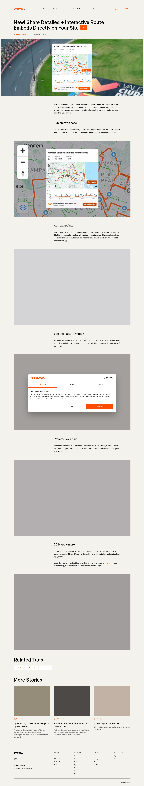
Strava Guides (77, 9)
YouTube (96, 765)
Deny (72, 406)
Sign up (127, 9)
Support (76, 765)
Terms (75, 771)
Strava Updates (20, 668)
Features (56, 756)
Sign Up (116, 756)
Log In (116, 759)
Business (76, 768)
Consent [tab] (43, 385)
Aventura (56, 9)
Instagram (97, 759)
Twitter (96, 762)
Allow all (100, 406)
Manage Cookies (125, 782)
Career (76, 759)
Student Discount (59, 762)
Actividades (46, 9)
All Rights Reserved (19, 765)
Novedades (32, 668)
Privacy (76, 774)
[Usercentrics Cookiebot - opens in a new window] (105, 378)
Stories (76, 762)
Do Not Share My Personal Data (23, 768)
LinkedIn (96, 768)
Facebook (97, 756)
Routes (56, 765)
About (75, 756)
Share (83, 28)
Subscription (57, 759)
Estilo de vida (66, 9)
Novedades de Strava (90, 9)
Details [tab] (72, 384)
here (106, 563)
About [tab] (101, 384)
